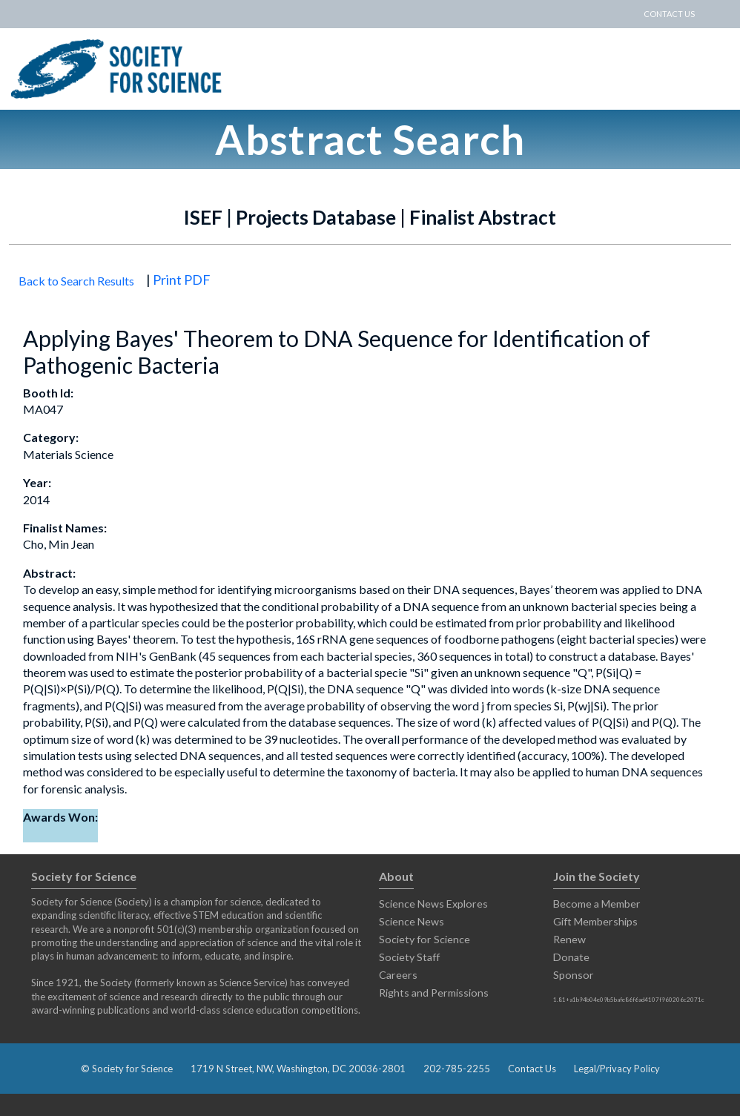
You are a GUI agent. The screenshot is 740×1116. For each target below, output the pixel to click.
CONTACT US (669, 14)
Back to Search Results (76, 281)
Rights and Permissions (434, 992)
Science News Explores (433, 903)
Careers (398, 974)
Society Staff (409, 957)
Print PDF (182, 279)
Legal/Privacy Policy (617, 1068)
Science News (411, 921)
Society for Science (424, 939)
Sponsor (573, 974)
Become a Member (597, 903)
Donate (571, 957)
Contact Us (532, 1068)
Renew (569, 939)
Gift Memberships (595, 921)
